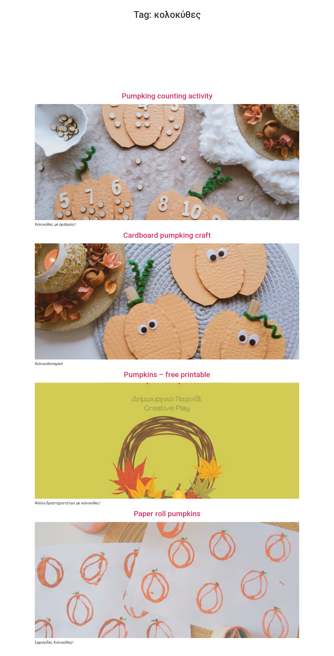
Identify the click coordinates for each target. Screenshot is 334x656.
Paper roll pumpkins (167, 513)
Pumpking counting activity (167, 95)
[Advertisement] (167, 56)
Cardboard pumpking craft (167, 235)
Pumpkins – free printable (167, 374)
